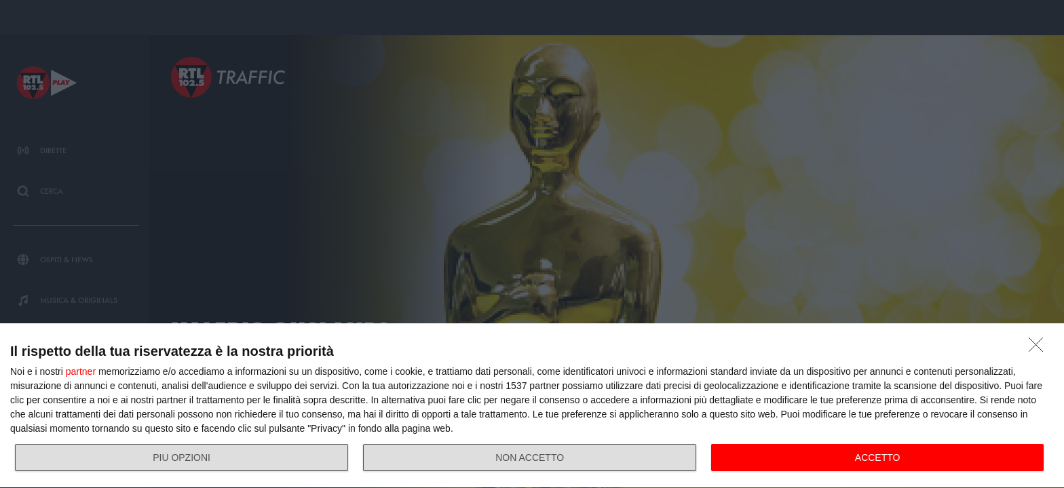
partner (81, 371)
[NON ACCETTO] (1039, 348)
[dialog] (532, 406)
